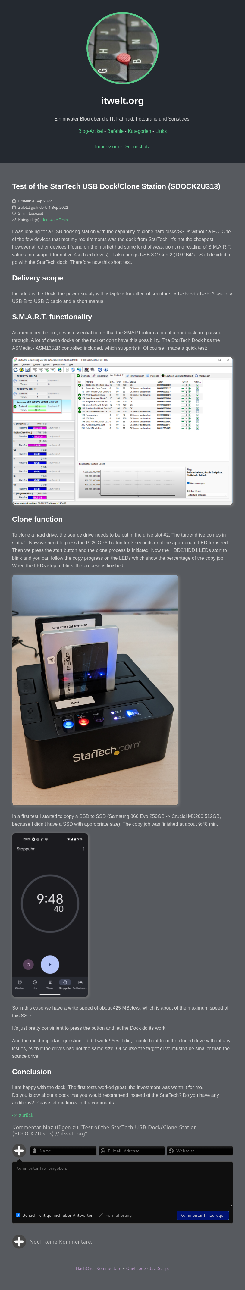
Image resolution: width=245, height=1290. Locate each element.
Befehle (115, 131)
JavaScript (159, 1268)
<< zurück (22, 1115)
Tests (63, 220)
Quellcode (136, 1268)
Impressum (107, 146)
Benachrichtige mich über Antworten (54, 1215)
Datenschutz (136, 146)
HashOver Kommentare (98, 1268)
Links (161, 131)
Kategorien (139, 131)
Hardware (49, 220)
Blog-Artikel (90, 131)
